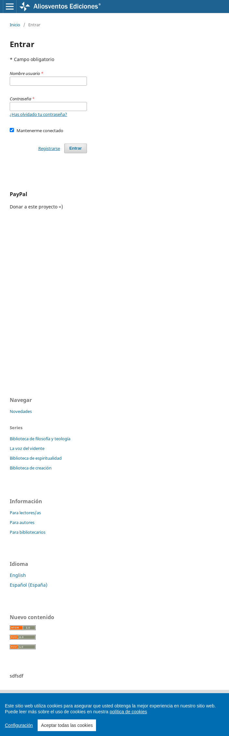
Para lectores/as (25, 513)
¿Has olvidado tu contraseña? (38, 114)
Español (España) (28, 585)
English (18, 575)
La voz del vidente (27, 448)
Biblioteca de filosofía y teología (40, 439)
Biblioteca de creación (31, 468)
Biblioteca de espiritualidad (36, 458)
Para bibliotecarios (27, 532)
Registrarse (49, 148)
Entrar (75, 148)
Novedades (21, 411)
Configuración (19, 725)
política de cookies (128, 711)
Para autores (22, 522)
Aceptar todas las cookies (67, 725)
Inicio (15, 25)
